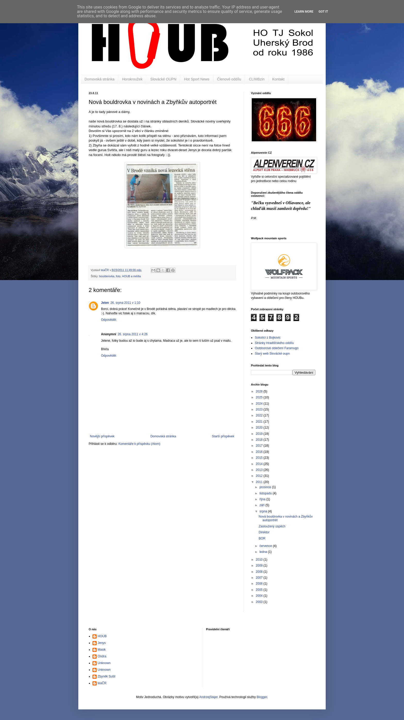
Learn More (304, 11)
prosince (265, 487)
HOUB (102, 636)
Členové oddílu (229, 79)
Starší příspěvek (223, 436)
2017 (260, 445)
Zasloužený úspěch (272, 526)
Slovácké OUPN (163, 79)
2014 (260, 464)
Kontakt (278, 79)
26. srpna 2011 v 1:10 (125, 303)
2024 (260, 403)
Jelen (105, 303)
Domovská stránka (99, 79)
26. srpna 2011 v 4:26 (133, 334)
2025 (260, 397)
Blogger (262, 697)
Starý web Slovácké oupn (272, 353)
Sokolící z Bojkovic (268, 337)
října (262, 499)
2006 (260, 583)
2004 (260, 596)
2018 (260, 439)
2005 (260, 590)
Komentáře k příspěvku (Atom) (139, 444)
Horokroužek (132, 79)
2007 (260, 577)
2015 (260, 458)
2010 (260, 559)
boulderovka (106, 276)
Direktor (264, 532)
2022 (260, 415)
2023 (260, 409)
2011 (260, 482)
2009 (260, 565)
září (262, 505)
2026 (260, 391)
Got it (323, 11)
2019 (260, 434)
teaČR (102, 683)
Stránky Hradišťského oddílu (274, 343)
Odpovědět (108, 320)
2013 (260, 470)
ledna (263, 552)
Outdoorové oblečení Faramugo (276, 348)
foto (118, 276)
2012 (260, 476)
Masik (102, 649)
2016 (260, 452)
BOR (262, 538)
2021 (260, 421)
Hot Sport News (196, 79)
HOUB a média (131, 276)
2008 (260, 572)
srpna (263, 511)
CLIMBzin (257, 79)
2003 (260, 602)
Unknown (104, 663)
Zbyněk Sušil (106, 676)
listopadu (266, 493)
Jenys (102, 643)
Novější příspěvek (102, 436)
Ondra (102, 656)
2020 (260, 427)
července (266, 546)
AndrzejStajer (208, 697)
